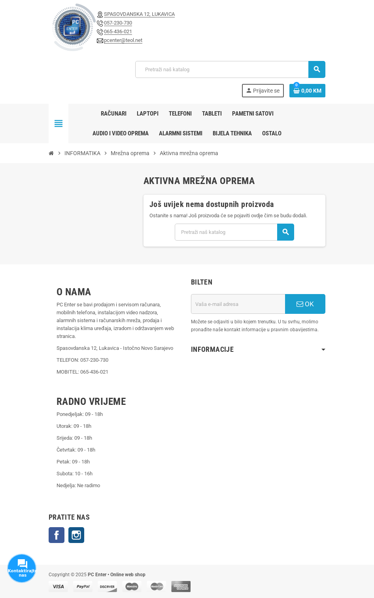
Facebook (56, 535)
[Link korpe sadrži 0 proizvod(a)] (307, 90)
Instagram (76, 535)
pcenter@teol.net (123, 40)
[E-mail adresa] (238, 304)
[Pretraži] (230, 69)
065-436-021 (118, 31)
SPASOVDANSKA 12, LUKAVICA (139, 14)
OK (305, 304)
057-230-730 (118, 23)
